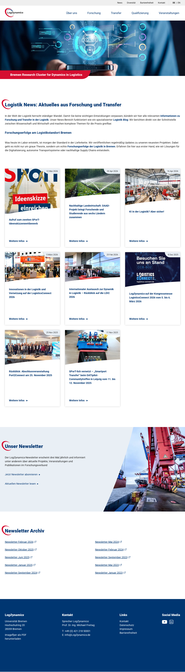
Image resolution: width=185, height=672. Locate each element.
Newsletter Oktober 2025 (19, 549)
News (119, 3)
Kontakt (161, 3)
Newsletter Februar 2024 (109, 549)
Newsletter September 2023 (111, 557)
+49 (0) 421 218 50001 (77, 631)
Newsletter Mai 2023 (107, 565)
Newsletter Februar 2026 (19, 542)
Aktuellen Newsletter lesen (20, 483)
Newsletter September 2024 (21, 572)
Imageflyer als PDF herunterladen (15, 637)
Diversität (131, 3)
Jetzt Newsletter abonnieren (21, 474)
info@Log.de (77, 635)
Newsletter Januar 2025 (18, 565)
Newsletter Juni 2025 (17, 557)
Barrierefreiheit (146, 3)
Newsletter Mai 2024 (107, 542)
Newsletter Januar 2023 (109, 572)
